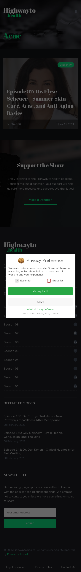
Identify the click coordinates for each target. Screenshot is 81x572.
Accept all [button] (40, 291)
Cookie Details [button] (28, 313)
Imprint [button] (56, 313)
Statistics (55, 280)
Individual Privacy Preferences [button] (40, 309)
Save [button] (40, 301)
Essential (23, 280)
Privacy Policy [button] (43, 313)
